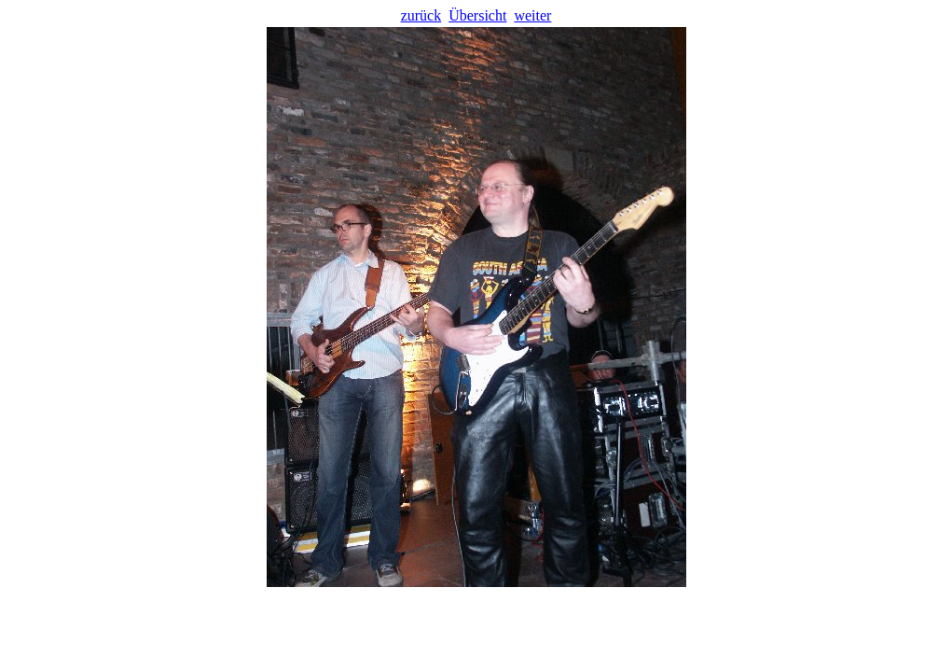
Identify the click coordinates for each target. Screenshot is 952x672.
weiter (532, 15)
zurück (421, 15)
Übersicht (477, 15)
